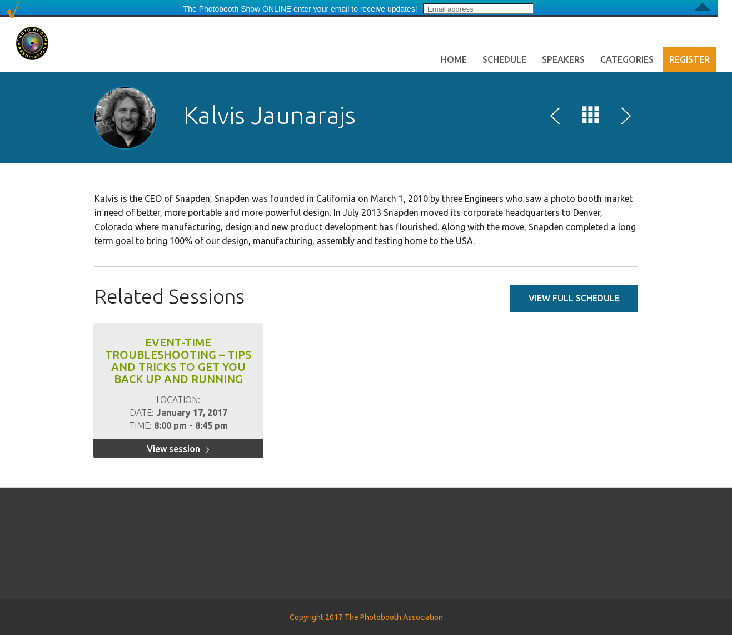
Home (454, 59)
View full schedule (574, 298)
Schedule (504, 59)
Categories (627, 59)
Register (689, 59)
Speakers (563, 59)
